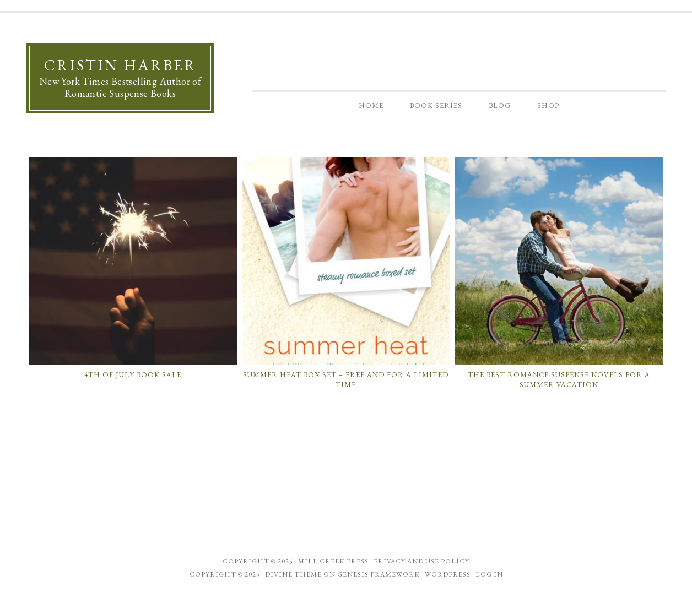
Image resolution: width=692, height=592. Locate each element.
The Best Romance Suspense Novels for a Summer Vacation (559, 379)
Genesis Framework (378, 574)
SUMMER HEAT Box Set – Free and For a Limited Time (345, 379)
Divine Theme (293, 574)
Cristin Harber (120, 65)
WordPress (448, 574)
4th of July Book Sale (132, 374)
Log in (489, 574)
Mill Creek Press (333, 561)
